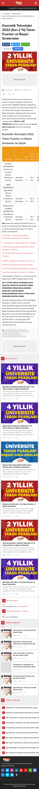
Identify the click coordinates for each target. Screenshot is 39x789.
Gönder (25, 44)
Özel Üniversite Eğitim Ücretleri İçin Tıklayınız (18, 272)
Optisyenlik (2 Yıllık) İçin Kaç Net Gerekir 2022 (23, 8)
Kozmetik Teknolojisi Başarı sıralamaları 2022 (15, 331)
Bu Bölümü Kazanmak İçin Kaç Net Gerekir (17, 265)
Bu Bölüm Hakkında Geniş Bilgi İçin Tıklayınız (18, 261)
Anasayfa (6, 14)
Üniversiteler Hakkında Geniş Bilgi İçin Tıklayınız (19, 268)
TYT (26, 180)
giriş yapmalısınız (22, 606)
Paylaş (6, 44)
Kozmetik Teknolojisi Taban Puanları (12, 335)
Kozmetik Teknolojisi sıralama (10, 333)
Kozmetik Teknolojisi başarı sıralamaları (15, 330)
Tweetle (15, 44)
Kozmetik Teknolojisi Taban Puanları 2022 (14, 336)
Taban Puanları (16, 14)
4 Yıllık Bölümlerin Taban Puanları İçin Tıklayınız (19, 243)
